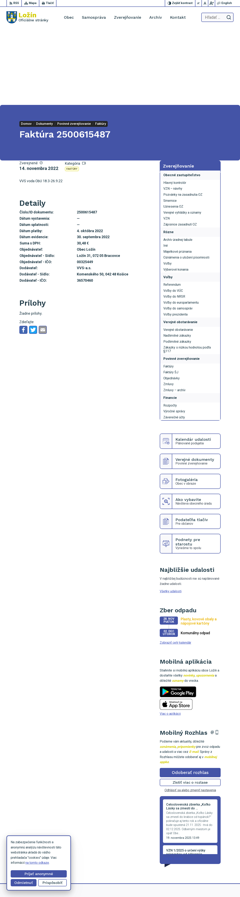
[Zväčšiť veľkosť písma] (211, 3)
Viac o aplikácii (170, 637)
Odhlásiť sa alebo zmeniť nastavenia (190, 713)
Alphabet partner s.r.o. (124, 886)
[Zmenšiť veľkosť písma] (198, 3)
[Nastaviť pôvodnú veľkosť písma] (205, 3)
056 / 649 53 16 (203, 859)
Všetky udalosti (171, 514)
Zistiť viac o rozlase (190, 706)
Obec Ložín (174, 886)
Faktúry (71, 92)
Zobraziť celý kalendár (175, 566)
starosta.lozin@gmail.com (210, 868)
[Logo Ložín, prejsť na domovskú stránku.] (27, 17)
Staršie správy (173, 781)
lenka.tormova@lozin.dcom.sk (213, 863)
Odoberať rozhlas (190, 695)
